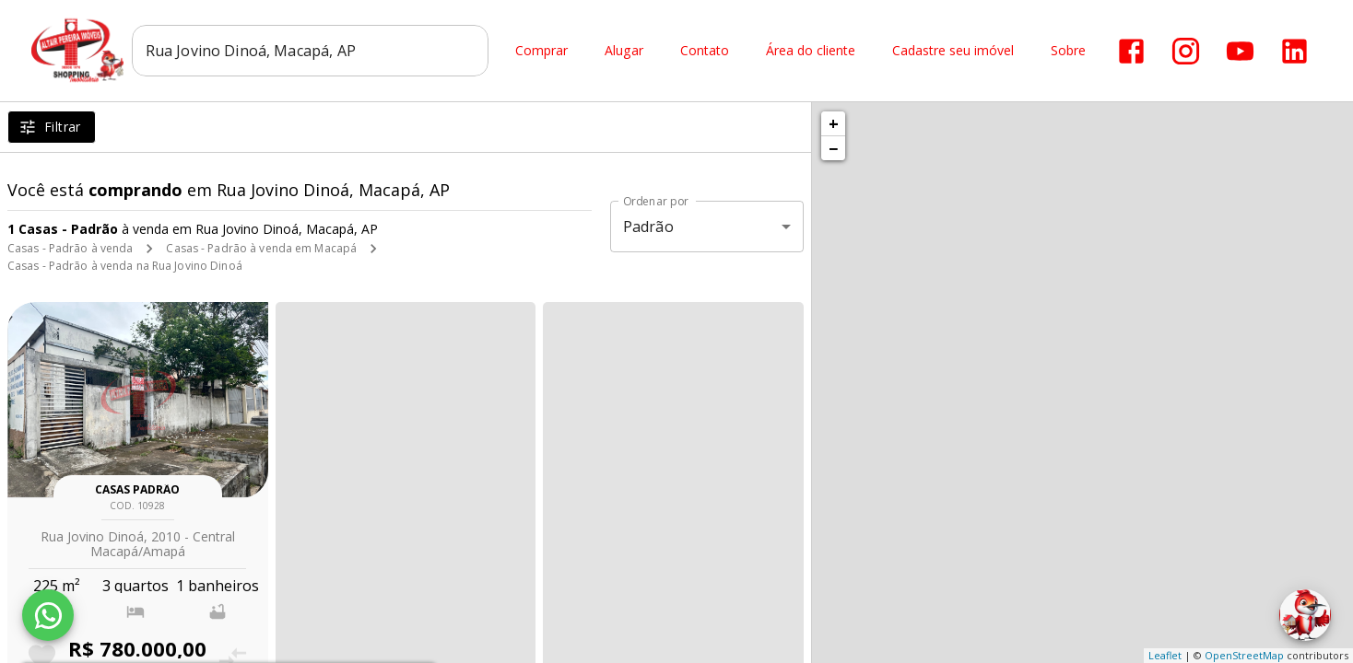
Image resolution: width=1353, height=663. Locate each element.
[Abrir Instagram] (1186, 51)
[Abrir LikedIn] (1294, 51)
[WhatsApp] (48, 615)
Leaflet (1165, 655)
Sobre (1068, 51)
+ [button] (834, 123)
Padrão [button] (648, 226)
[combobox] (310, 50)
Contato (704, 51)
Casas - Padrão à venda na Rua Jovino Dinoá (124, 265)
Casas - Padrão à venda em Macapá (261, 248)
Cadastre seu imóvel (953, 51)
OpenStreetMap (1244, 655)
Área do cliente (810, 51)
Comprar (541, 51)
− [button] (833, 148)
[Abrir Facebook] (1131, 51)
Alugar (624, 51)
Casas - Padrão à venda (70, 248)
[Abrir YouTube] (1240, 51)
